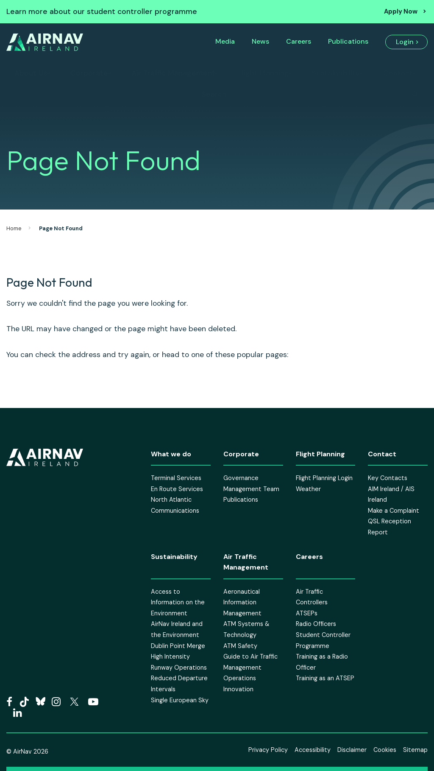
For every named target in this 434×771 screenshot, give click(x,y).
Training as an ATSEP (325, 678)
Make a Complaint (393, 510)
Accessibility (313, 750)
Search (213, 94)
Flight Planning (263, 73)
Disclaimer (352, 750)
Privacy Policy (268, 750)
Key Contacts (387, 478)
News (260, 41)
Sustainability (336, 73)
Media (225, 41)
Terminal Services (176, 478)
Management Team (251, 489)
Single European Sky (180, 700)
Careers (298, 41)
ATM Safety (240, 646)
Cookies (384, 750)
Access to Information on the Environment (178, 602)
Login (405, 41)
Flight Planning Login (324, 478)
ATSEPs (306, 613)
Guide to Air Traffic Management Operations (250, 667)
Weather (308, 489)
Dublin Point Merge (178, 646)
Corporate (89, 73)
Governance (241, 478)
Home (14, 228)
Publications (348, 41)
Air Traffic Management (173, 73)
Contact (398, 73)
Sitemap (415, 750)
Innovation (238, 689)
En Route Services (177, 489)
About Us (30, 73)
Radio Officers (316, 624)
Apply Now (400, 11)
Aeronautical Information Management (242, 602)
